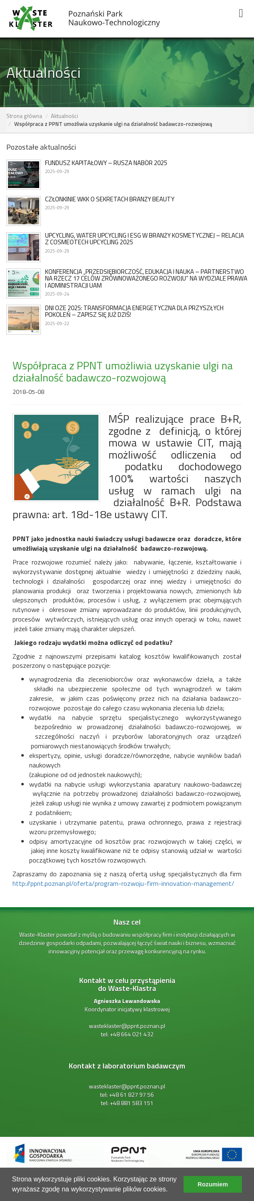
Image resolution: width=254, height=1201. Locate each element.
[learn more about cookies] (171, 1190)
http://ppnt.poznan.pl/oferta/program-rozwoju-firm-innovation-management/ (123, 883)
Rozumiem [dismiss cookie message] (213, 1184)
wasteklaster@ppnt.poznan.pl (127, 1025)
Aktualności (64, 116)
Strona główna (24, 116)
